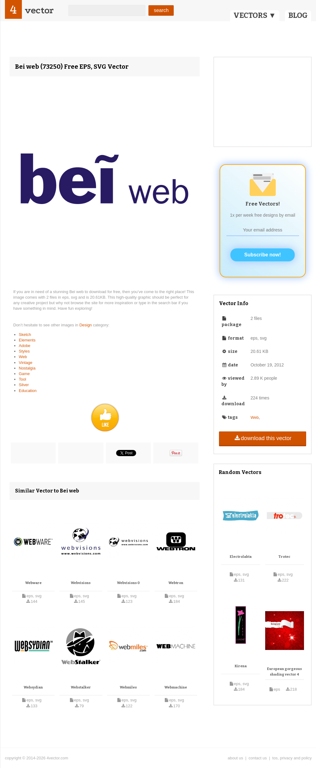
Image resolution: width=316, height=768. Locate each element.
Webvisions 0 (128, 583)
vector (39, 10)
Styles (24, 351)
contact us (258, 758)
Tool (22, 379)
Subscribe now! (262, 254)
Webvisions (81, 583)
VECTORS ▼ (254, 15)
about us (235, 758)
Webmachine (175, 687)
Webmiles (128, 687)
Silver (24, 384)
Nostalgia (27, 368)
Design (86, 325)
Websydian (33, 687)
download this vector (262, 438)
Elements (27, 340)
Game (24, 373)
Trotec (284, 557)
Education (28, 390)
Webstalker (81, 687)
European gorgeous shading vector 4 (284, 671)
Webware (33, 583)
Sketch (25, 334)
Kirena (241, 666)
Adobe (24, 345)
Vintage (25, 362)
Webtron (175, 583)
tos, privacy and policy (292, 758)
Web (23, 356)
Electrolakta (241, 557)
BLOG (298, 15)
